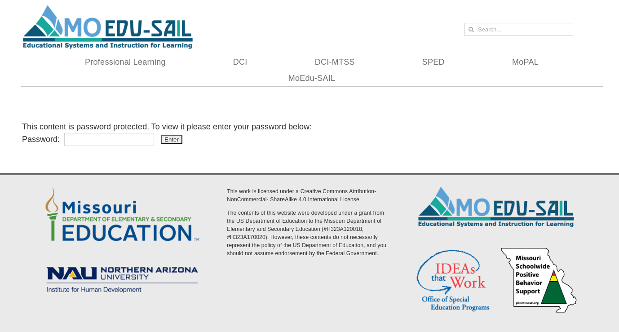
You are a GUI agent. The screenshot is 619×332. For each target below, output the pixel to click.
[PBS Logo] (539, 249)
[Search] (471, 29)
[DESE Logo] (122, 185)
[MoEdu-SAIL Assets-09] (122, 264)
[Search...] (518, 29)
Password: (88, 139)
